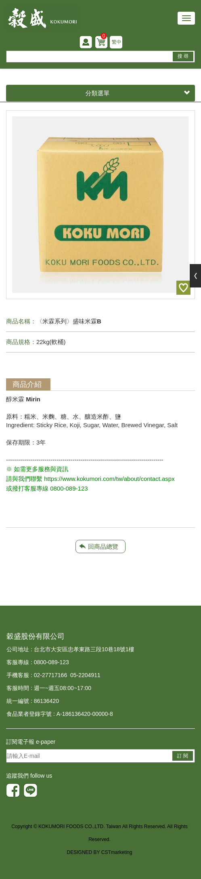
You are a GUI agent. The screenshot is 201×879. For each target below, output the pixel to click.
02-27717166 (50, 675)
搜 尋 (183, 56)
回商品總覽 (103, 546)
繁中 (116, 42)
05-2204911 (85, 675)
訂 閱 (182, 756)
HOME (42, 17)
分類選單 (138, 93)
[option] (100, 205)
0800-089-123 (51, 662)
